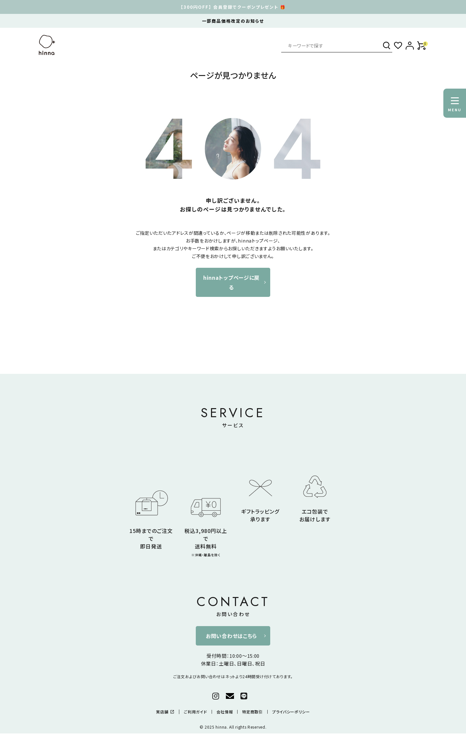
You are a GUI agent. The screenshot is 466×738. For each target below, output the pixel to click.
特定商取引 (252, 712)
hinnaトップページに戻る (231, 282)
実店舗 (165, 712)
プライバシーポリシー (291, 712)
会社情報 (224, 712)
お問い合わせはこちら (231, 636)
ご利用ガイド (195, 712)
